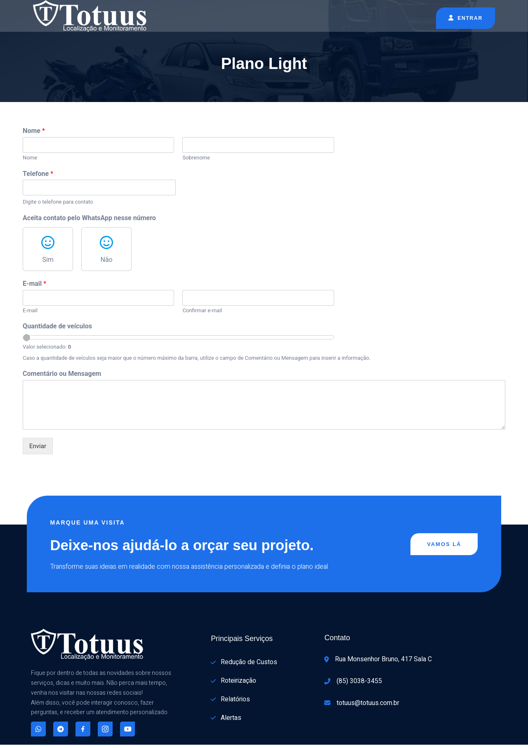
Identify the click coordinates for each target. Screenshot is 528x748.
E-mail (34, 284)
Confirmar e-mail (191, 311)
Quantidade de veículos (57, 327)
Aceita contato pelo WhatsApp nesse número (89, 219)
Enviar (37, 446)
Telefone (38, 174)
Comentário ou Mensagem (62, 374)
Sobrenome (185, 158)
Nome (34, 131)
